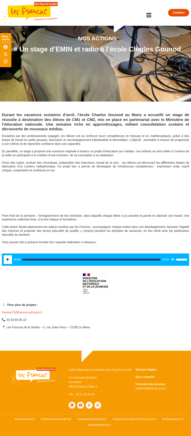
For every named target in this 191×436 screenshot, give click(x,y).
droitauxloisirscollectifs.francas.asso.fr (134, 419)
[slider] (91, 260)
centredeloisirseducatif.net (56, 419)
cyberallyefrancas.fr (99, 424)
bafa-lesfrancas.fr (25, 419)
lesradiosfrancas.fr (172, 419)
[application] (95, 259)
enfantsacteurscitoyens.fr (92, 419)
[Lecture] (8, 259)
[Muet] (173, 259)
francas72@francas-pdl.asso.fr (22, 312)
